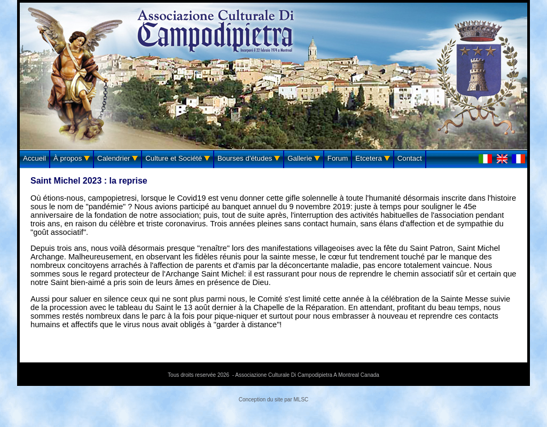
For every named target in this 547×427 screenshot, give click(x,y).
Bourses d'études (248, 158)
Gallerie (303, 158)
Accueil (34, 158)
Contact (409, 158)
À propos (71, 158)
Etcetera (372, 158)
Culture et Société (177, 158)
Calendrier (117, 158)
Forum (337, 158)
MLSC (301, 399)
